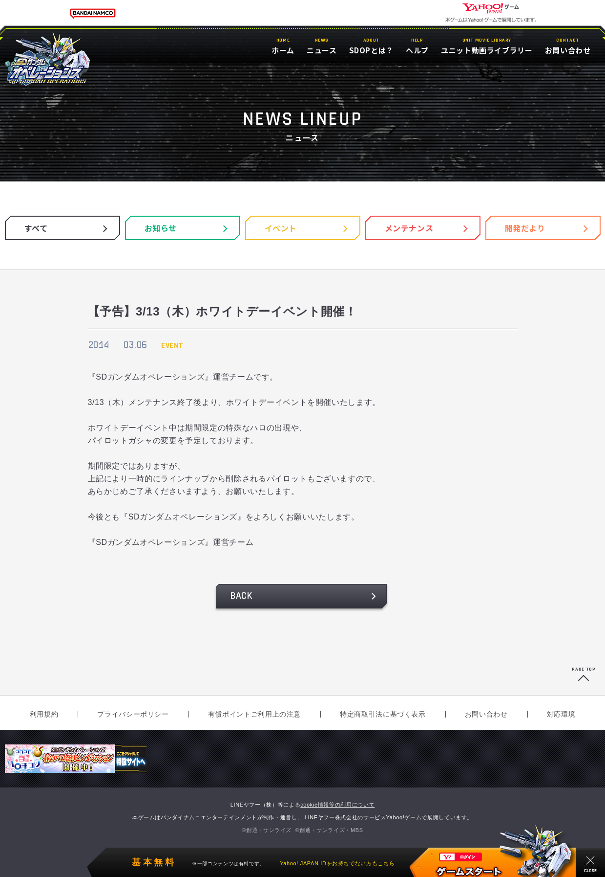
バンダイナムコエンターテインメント (209, 817)
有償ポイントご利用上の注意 (254, 714)
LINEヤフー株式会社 (331, 817)
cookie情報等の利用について (337, 805)
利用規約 (44, 714)
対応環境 (561, 714)
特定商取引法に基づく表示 (383, 714)
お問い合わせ (486, 714)
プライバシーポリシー (132, 714)
